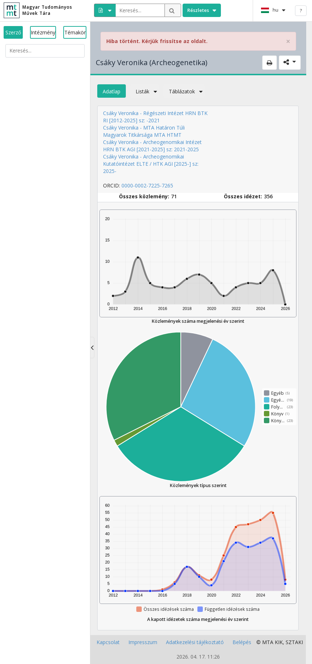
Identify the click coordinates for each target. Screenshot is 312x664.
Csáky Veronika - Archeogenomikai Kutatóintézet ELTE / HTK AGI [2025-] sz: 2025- (150, 163)
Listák (145, 91)
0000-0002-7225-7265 (147, 185)
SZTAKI (294, 642)
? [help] (301, 10)
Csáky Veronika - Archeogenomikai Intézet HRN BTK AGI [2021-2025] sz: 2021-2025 (152, 146)
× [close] (288, 41)
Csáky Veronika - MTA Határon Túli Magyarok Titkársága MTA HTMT (144, 131)
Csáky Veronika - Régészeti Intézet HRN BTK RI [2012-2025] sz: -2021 (155, 117)
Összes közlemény (143, 196)
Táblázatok (184, 91)
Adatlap (111, 91)
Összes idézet (242, 196)
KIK (279, 642)
